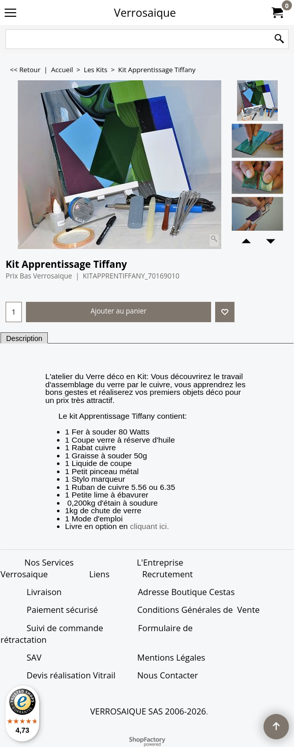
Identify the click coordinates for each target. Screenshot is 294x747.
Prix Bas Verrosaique (39, 276)
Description (24, 338)
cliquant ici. (149, 526)
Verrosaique (145, 12)
